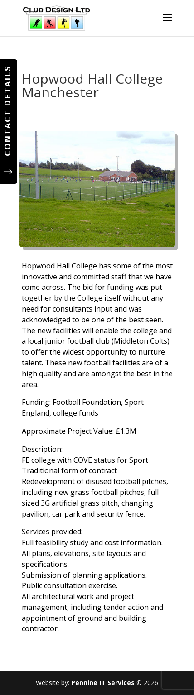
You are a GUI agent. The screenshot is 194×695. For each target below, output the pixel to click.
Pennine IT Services (103, 682)
